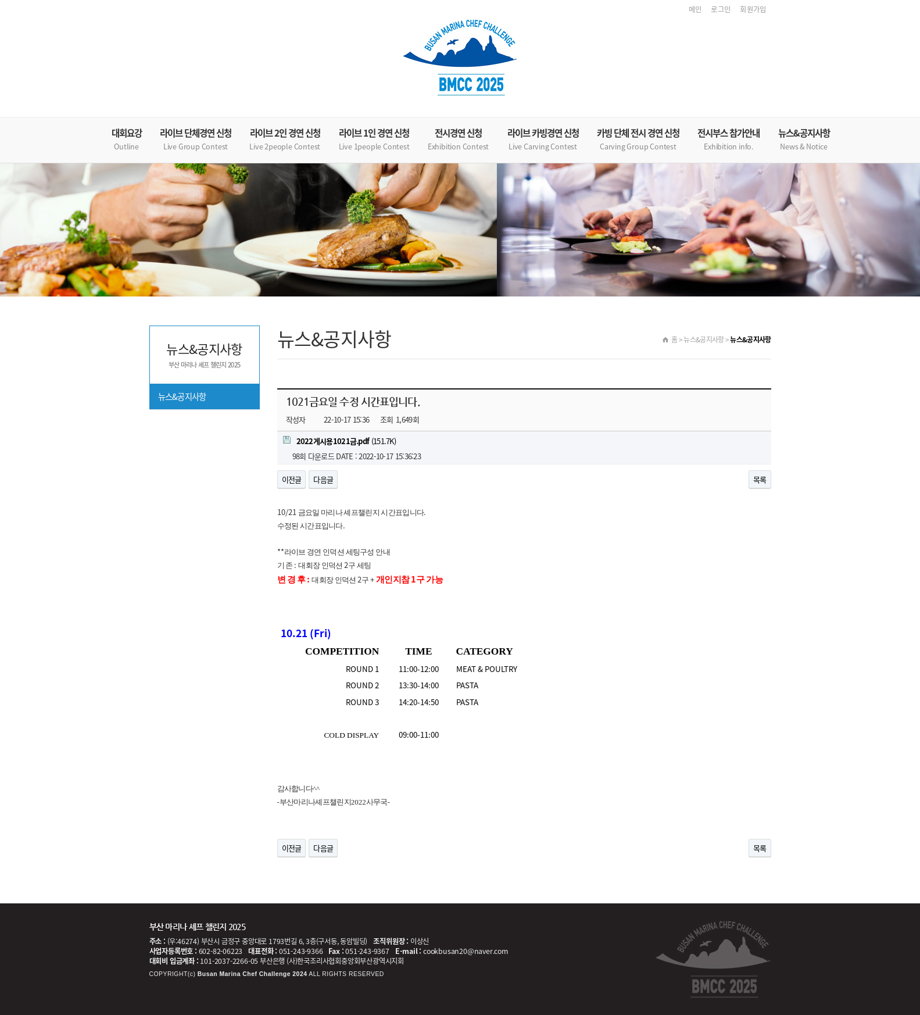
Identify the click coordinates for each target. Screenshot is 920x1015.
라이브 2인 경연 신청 (284, 139)
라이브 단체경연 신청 (195, 139)
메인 (695, 9)
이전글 (292, 479)
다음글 (323, 479)
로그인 (721, 9)
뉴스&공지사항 (804, 139)
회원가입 (753, 9)
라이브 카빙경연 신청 (543, 139)
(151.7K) (339, 440)
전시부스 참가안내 (728, 139)
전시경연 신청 (458, 139)
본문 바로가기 (0, 0)
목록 (760, 479)
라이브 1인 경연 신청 (374, 139)
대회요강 (127, 139)
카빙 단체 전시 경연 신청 (638, 139)
